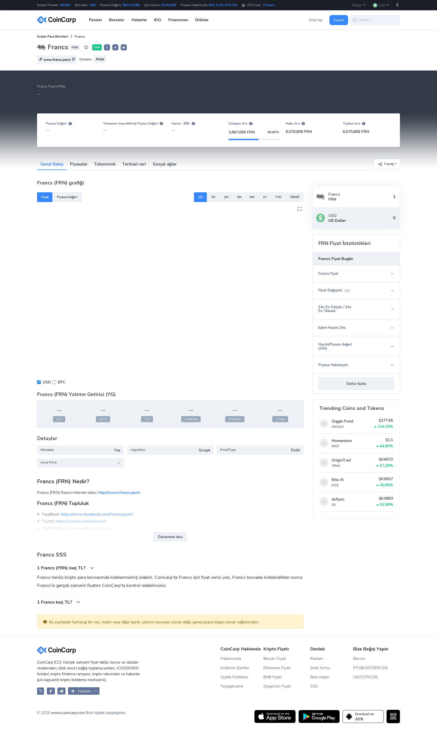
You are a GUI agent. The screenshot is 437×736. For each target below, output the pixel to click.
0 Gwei (270, 5)
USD (47, 382)
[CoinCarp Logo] (58, 20)
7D (213, 197)
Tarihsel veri (134, 164)
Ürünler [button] (202, 20)
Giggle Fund (342, 421)
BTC (61, 382)
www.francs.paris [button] (57, 60)
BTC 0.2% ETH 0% (223, 5)
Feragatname (231, 686)
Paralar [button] (95, 20)
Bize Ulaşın (319, 677)
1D (200, 197)
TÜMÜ (294, 197)
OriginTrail (341, 460)
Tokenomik (105, 164)
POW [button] (100, 59)
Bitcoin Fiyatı (274, 658)
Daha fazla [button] (356, 383)
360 (93, 5)
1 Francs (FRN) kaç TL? (65, 568)
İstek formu (320, 668)
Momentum (342, 440)
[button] (358, 5)
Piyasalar (79, 164)
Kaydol (339, 20)
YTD (278, 197)
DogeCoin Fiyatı (277, 686)
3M (239, 197)
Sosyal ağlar (164, 164)
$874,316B (131, 5)
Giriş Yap (315, 20)
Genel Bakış (52, 164)
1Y (265, 197)
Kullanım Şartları (234, 668)
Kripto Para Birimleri (52, 36)
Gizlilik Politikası (234, 677)
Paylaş (386, 163)
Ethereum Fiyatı (277, 668)
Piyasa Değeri (67, 197)
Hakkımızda (230, 658)
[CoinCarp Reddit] (61, 691)
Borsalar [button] (116, 20)
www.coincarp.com (68, 712)
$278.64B (168, 5)
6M (252, 197)
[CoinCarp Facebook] (51, 691)
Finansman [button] (178, 20)
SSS (314, 686)
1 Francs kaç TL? (59, 602)
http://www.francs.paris (119, 492)
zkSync (338, 499)
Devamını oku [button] (170, 537)
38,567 (65, 5)
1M (226, 197)
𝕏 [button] (107, 47)
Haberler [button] (139, 20)
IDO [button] (157, 20)
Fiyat (44, 197)
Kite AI (338, 479)
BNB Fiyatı (272, 677)
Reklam (316, 658)
